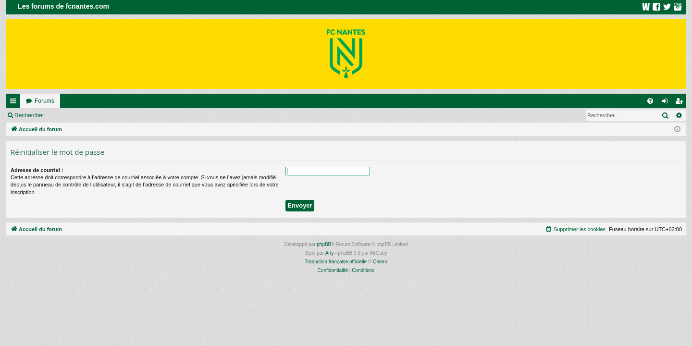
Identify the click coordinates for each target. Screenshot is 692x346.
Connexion (72, 115)
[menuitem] (650, 101)
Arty (329, 253)
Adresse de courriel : (37, 170)
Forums (44, 101)
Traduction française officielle (336, 261)
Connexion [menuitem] (667, 103)
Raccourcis (15, 103)
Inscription (113, 115)
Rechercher (29, 115)
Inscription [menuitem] (681, 103)
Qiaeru (380, 261)
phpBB (324, 244)
